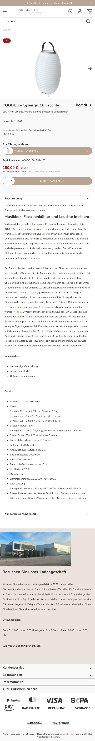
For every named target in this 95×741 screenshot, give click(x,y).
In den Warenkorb (53, 181)
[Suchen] (88, 21)
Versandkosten (66, 734)
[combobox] (44, 21)
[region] (47, 68)
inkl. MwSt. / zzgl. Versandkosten (44, 171)
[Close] (91, 3)
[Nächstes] (89, 69)
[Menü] (4, 12)
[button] (47, 205)
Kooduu (18, 311)
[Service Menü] (70, 12)
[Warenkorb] (90, 12)
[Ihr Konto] (80, 12)
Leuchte (46, 233)
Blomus (45, 3)
